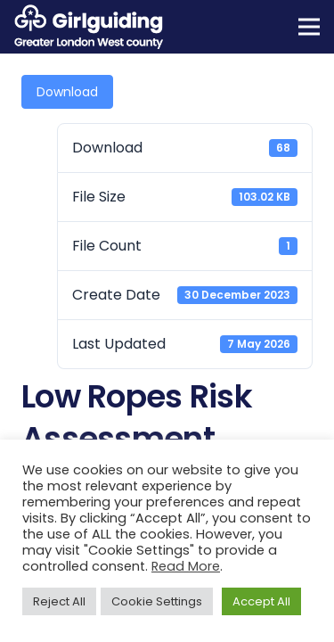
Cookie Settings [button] (156, 601)
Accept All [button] (261, 601)
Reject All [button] (59, 601)
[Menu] (309, 26)
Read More (185, 566)
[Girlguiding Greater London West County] (88, 26)
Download (67, 92)
